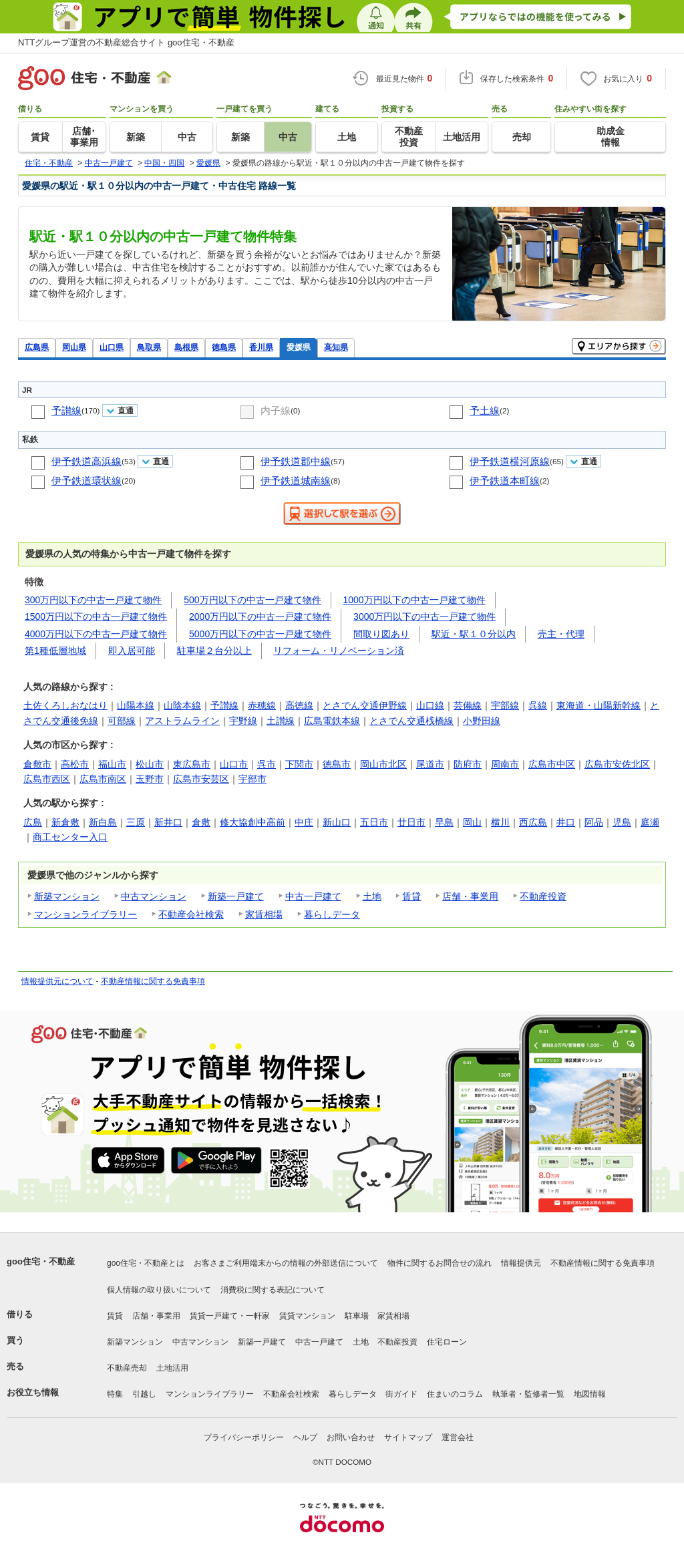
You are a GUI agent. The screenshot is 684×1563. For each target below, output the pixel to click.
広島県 (37, 347)
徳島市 (337, 764)
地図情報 (590, 1394)
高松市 (75, 764)
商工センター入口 (70, 837)
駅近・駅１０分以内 (474, 634)
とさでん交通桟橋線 (411, 720)
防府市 (468, 764)
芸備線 (468, 705)
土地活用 (172, 1368)
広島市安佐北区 (617, 764)
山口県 (112, 347)
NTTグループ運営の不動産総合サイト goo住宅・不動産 (126, 42)
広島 (32, 822)
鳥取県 (149, 347)
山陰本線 (182, 705)
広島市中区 (551, 764)
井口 (565, 822)
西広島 (533, 822)
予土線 (485, 410)
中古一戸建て (313, 896)
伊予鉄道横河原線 (510, 461)
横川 (500, 822)
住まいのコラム (455, 1394)
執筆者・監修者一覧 (528, 1394)
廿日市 (411, 822)
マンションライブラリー (85, 914)
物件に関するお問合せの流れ (439, 1263)
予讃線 (66, 410)
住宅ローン (447, 1342)
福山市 (112, 764)
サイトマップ (408, 1437)
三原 (135, 822)
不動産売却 (127, 1368)
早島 (444, 822)
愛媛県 (299, 347)
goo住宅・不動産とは (145, 1263)
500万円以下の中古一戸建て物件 (252, 599)
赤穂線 (262, 705)
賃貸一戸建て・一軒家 (230, 1316)
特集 (115, 1394)
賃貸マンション (307, 1316)
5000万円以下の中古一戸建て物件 (260, 634)
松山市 (150, 764)
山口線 (430, 705)
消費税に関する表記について (272, 1289)
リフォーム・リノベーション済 (338, 650)
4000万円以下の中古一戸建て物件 (96, 634)
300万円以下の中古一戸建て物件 (93, 599)
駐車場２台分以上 (214, 650)
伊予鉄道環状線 (86, 480)
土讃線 (281, 720)
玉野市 (150, 778)
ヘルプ (305, 1437)
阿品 (593, 822)
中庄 (304, 822)
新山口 (337, 822)
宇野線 (243, 720)
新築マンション (67, 896)
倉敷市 (37, 764)
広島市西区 (46, 778)
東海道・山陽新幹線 (598, 705)
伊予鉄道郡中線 (296, 461)
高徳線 (299, 705)
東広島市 (191, 764)
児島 (622, 822)
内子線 (276, 410)
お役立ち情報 (33, 1392)
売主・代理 (561, 634)
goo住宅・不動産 (41, 1261)
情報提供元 (521, 1263)
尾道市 (430, 764)
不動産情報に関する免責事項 (153, 981)
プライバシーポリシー (244, 1437)
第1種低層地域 (55, 650)
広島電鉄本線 (332, 720)
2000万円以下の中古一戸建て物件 (260, 616)
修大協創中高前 (252, 822)
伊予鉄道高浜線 (86, 461)
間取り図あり (381, 634)
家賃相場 (264, 914)
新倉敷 (65, 822)
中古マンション (153, 896)
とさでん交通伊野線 (365, 705)
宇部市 (252, 778)
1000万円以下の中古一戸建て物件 (414, 599)
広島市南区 (102, 778)
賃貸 (411, 896)
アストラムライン (182, 720)
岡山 (472, 822)
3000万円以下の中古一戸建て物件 (424, 616)
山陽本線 (135, 705)
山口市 (234, 764)
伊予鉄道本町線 (505, 480)
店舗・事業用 (470, 896)
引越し (144, 1394)
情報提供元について (57, 981)
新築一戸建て (236, 896)
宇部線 (505, 705)
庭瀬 (650, 822)
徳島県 (224, 347)
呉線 (537, 705)
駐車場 (357, 1316)
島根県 (186, 347)
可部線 (122, 720)
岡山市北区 (383, 764)
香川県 (261, 347)
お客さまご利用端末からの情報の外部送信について (286, 1263)
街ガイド (401, 1394)
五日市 (374, 822)
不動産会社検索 (191, 914)
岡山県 (74, 347)
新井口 (168, 822)
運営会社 (458, 1437)
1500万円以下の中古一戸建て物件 (96, 616)
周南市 (505, 764)
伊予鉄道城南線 (296, 480)
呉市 (266, 764)
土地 (372, 896)
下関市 (299, 764)
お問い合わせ (351, 1437)
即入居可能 (131, 650)
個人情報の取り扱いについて (159, 1289)
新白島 (103, 822)
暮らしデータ (332, 914)
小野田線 (481, 720)
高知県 (336, 347)
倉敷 (201, 822)
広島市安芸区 (201, 778)
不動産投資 (543, 896)
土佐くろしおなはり (65, 705)
